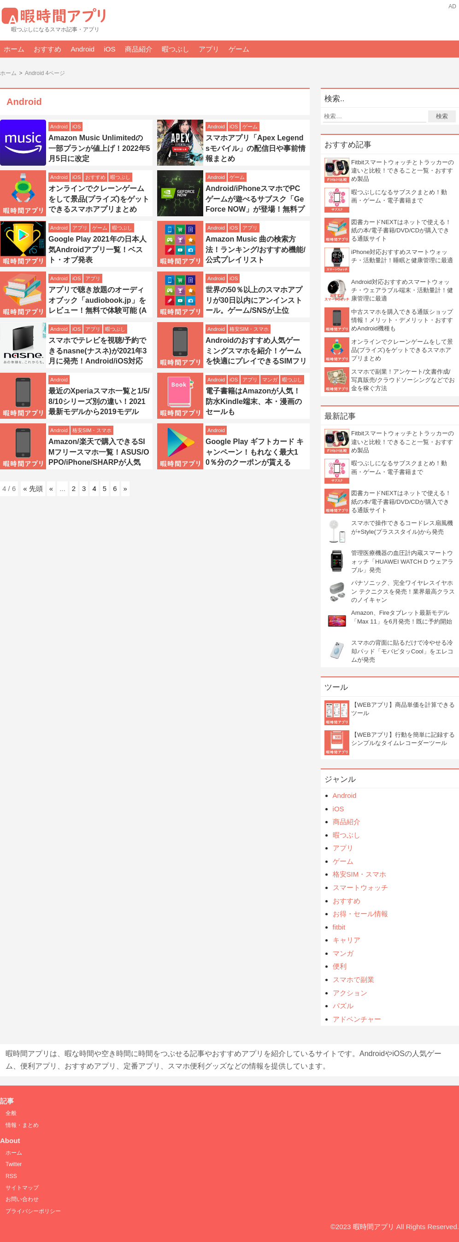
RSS (11, 1176)
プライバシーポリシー (33, 1211)
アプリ (209, 49)
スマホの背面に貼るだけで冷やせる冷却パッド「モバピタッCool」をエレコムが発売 (402, 651)
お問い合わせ (22, 1199)
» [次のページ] (125, 488)
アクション (350, 993)
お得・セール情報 (360, 914)
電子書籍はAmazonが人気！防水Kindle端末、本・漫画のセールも (254, 401)
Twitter (14, 1164)
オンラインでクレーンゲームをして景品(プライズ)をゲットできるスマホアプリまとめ (98, 199)
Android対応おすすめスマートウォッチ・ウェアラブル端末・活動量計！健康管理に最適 (402, 290)
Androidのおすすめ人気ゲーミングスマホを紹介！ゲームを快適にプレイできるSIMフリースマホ (256, 355)
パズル (343, 1006)
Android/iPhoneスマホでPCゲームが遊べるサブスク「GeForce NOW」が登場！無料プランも (255, 204)
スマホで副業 (353, 979)
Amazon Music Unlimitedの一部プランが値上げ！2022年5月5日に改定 (99, 148)
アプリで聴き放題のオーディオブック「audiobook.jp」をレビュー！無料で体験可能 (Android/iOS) (97, 305)
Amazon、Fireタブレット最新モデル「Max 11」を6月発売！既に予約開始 (401, 616)
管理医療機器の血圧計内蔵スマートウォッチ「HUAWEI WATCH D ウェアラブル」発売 (402, 561)
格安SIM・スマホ (249, 329)
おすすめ (47, 49)
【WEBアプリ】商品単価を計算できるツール (403, 708)
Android (82, 49)
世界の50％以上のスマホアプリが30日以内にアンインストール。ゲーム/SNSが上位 (254, 300)
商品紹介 (139, 49)
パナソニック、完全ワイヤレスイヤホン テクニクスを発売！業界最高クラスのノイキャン (403, 591)
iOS (109, 49)
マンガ (269, 379)
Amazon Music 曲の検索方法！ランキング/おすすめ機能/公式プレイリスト (256, 249)
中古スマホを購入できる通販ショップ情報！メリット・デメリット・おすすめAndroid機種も (402, 320)
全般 (11, 1113)
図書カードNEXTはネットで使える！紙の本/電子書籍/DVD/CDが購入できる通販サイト (401, 230)
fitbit (339, 927)
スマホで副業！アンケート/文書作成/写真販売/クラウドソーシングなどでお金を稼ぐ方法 (403, 380)
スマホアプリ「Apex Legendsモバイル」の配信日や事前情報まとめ (256, 148)
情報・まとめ (22, 1125)
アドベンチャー (357, 1019)
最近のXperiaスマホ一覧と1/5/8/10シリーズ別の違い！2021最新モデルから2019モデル (99, 401)
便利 (340, 966)
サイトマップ (22, 1187)
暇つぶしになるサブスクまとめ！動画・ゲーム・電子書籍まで (399, 196)
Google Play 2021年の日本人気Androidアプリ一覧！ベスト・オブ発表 (97, 249)
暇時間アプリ (373, 1226)
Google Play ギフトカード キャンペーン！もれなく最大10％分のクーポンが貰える (255, 452)
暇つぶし (175, 49)
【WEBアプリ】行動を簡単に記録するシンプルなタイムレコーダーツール (403, 738)
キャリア (346, 940)
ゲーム (239, 49)
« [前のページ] (51, 488)
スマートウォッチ (360, 887)
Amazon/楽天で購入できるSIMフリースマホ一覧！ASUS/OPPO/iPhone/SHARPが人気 (98, 452)
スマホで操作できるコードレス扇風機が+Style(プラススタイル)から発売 (402, 527)
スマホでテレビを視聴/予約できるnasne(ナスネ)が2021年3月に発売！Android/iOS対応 (97, 350)
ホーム (14, 49)
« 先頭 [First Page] (33, 488)
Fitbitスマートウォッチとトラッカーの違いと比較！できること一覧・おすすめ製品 (402, 170)
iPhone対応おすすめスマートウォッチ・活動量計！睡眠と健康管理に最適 (402, 256)
